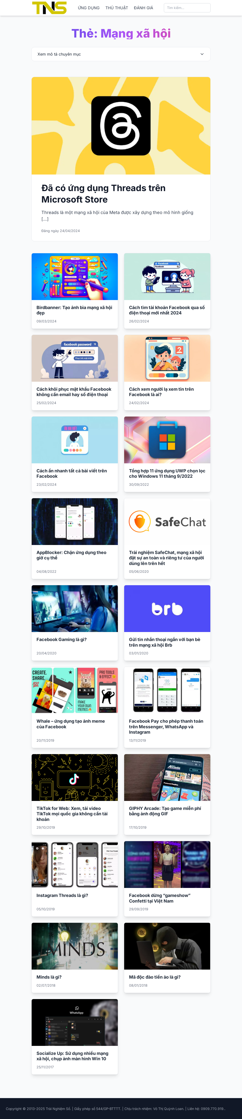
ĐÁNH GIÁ (143, 7)
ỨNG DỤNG (89, 7)
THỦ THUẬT (116, 7)
